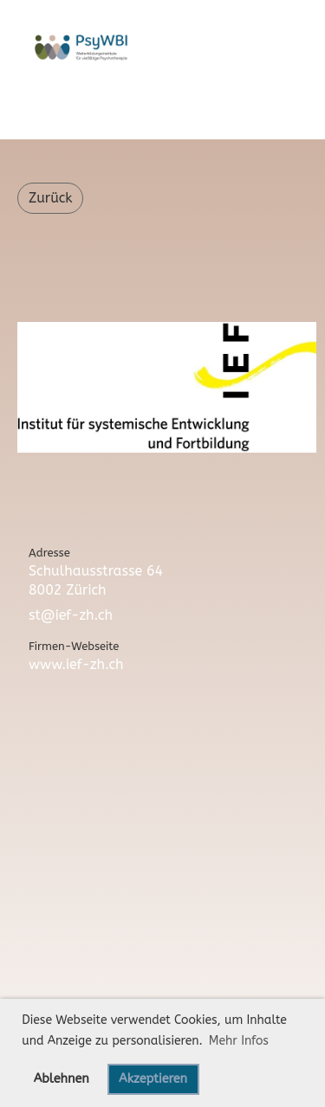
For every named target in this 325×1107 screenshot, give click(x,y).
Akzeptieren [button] (153, 1079)
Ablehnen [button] (61, 1079)
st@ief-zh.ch (71, 615)
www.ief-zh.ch (76, 664)
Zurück (50, 198)
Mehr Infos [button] (239, 1040)
